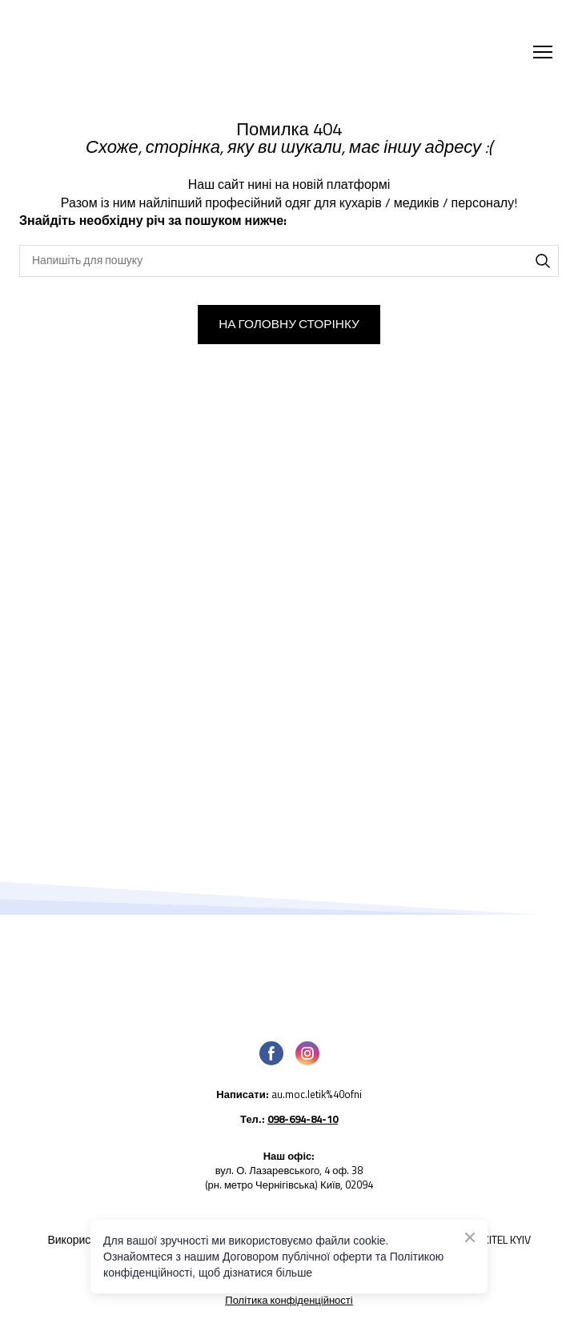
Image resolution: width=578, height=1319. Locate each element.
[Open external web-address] (289, 1099)
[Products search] (289, 261)
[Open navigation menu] (543, 52)
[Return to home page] (163, 52)
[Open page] (289, 972)
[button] (542, 261)
